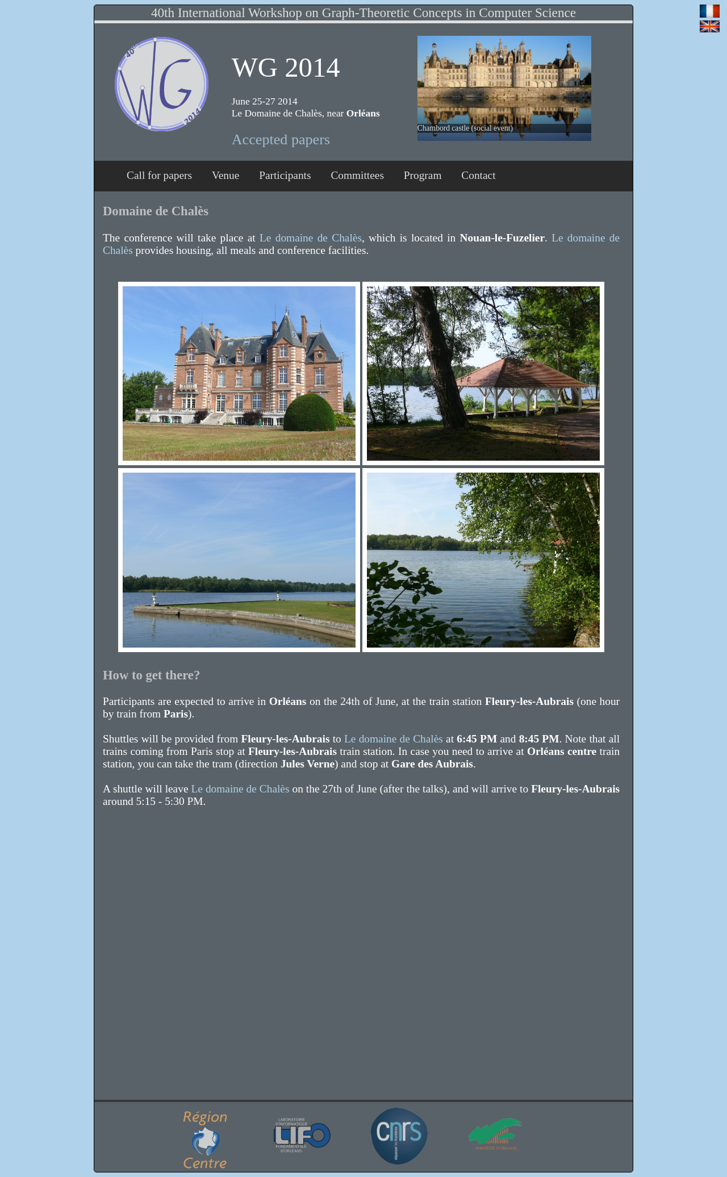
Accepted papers (281, 139)
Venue (225, 175)
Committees (357, 175)
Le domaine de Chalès (311, 238)
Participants (285, 175)
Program (423, 175)
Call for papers (159, 175)
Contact (478, 175)
